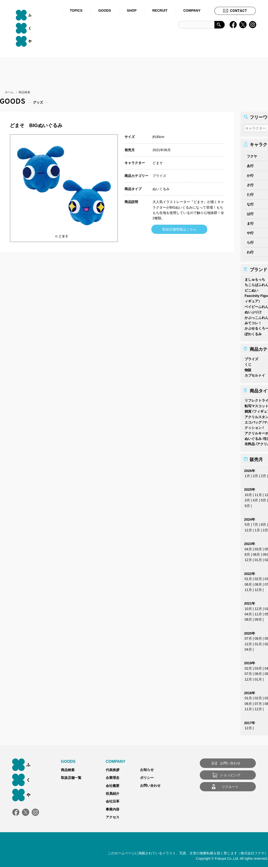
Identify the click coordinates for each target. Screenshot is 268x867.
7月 (255, 523)
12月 (248, 529)
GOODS (104, 10)
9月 (247, 504)
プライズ (159, 176)
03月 (258, 548)
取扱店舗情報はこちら (179, 229)
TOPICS (76, 10)
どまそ (158, 163)
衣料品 (250, 442)
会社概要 (112, 784)
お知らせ (147, 768)
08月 (256, 553)
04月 (248, 548)
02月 (258, 577)
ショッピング (230, 773)
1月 (247, 474)
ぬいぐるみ (161, 189)
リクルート (230, 785)
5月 (263, 499)
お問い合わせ (150, 784)
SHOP (132, 10)
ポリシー (147, 776)
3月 (247, 499)
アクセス (112, 816)
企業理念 (112, 776)
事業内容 (112, 808)
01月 (258, 558)
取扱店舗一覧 (71, 776)
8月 (263, 523)
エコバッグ (253, 421)
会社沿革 (112, 800)
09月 (258, 618)
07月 (248, 637)
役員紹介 (112, 792)
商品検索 (68, 768)
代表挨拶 (112, 768)
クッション (253, 426)
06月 (248, 583)
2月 (255, 474)
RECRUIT (159, 10)
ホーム (9, 92)
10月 (248, 493)
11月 (258, 493)
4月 (255, 499)
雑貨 (248, 410)
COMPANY (192, 10)
